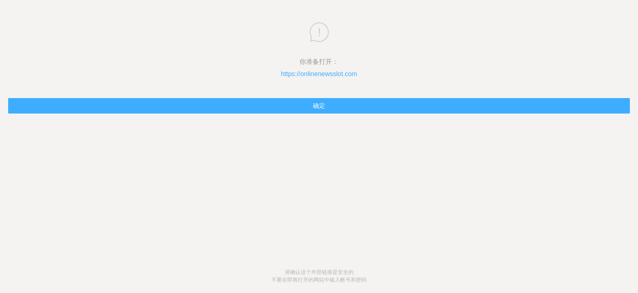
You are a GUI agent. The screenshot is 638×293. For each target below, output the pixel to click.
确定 (319, 105)
